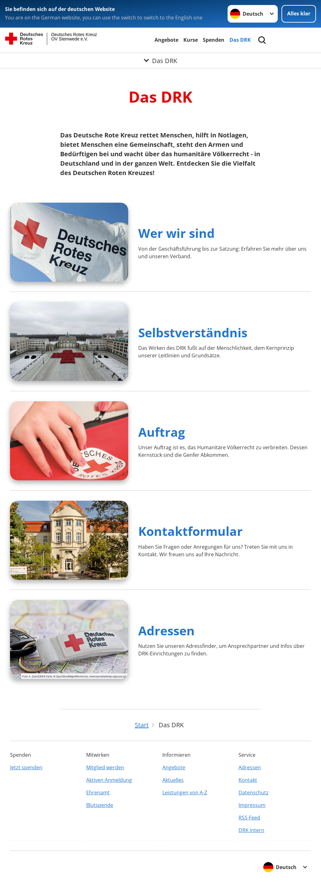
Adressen (166, 630)
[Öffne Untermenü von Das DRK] (160, 60)
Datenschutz (254, 792)
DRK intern (251, 830)
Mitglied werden (105, 767)
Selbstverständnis (192, 332)
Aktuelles (173, 780)
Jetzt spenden (26, 767)
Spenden (213, 39)
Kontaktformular (190, 531)
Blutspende (99, 805)
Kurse (190, 39)
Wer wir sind (176, 233)
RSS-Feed (249, 817)
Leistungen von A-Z (184, 792)
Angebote (166, 39)
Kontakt (248, 780)
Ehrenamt (98, 792)
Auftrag (161, 432)
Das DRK (240, 39)
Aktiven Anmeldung (109, 780)
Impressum (252, 805)
